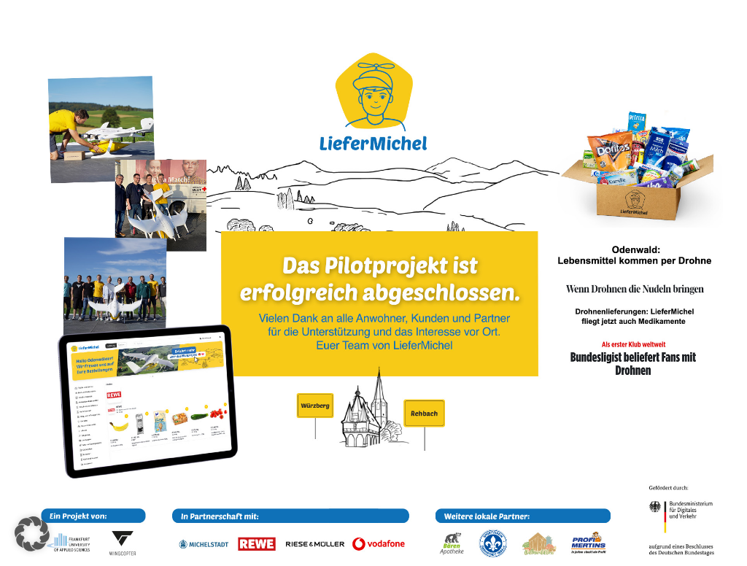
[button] (32, 534)
